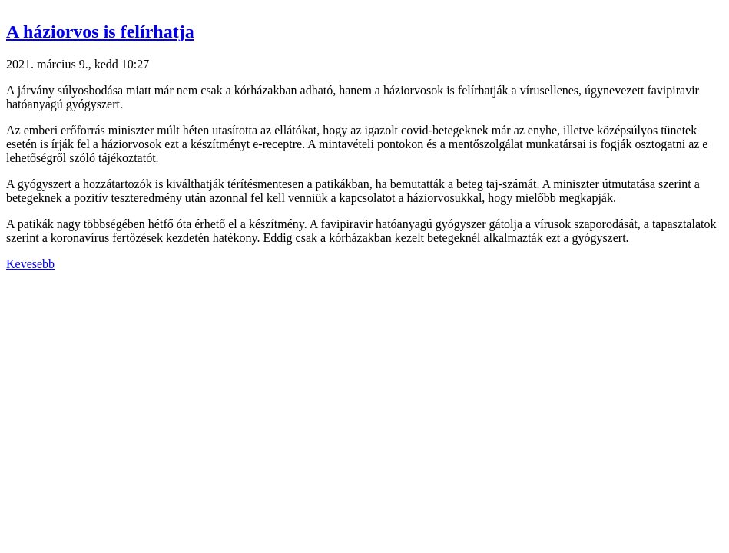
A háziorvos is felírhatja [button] (100, 31)
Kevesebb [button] (30, 263)
